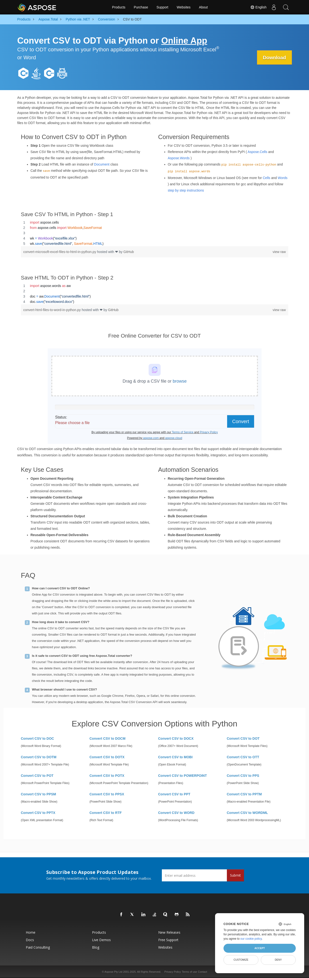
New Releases (169, 932)
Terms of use (189, 971)
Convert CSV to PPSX (107, 794)
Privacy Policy (172, 971)
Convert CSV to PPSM (38, 794)
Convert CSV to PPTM (244, 794)
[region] (154, 233)
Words (282, 178)
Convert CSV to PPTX (38, 813)
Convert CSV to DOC (37, 738)
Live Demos (101, 940)
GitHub (128, 252)
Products (118, 7)
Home (30, 932)
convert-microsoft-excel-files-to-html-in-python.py (60, 252)
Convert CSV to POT (37, 776)
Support (162, 7)
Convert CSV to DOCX (176, 738)
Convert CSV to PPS (243, 776)
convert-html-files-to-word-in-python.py (52, 310)
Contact (202, 971)
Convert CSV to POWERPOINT (182, 776)
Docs (30, 940)
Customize (241, 959)
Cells (266, 178)
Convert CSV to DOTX (107, 757)
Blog (95, 947)
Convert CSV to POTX (107, 776)
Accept (259, 948)
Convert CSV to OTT (243, 757)
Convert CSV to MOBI (175, 757)
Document (102, 164)
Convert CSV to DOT (243, 738)
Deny (278, 959)
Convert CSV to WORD (176, 813)
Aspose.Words (179, 158)
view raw (279, 252)
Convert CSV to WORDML (247, 813)
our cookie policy (251, 938)
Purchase (141, 7)
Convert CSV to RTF (106, 813)
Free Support (168, 940)
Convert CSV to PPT (174, 794)
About (203, 7)
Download (274, 57)
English (258, 7)
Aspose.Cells (257, 152)
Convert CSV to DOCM (107, 738)
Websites (184, 7)
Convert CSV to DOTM (39, 757)
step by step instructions (186, 190)
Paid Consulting (38, 947)
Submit (235, 875)
